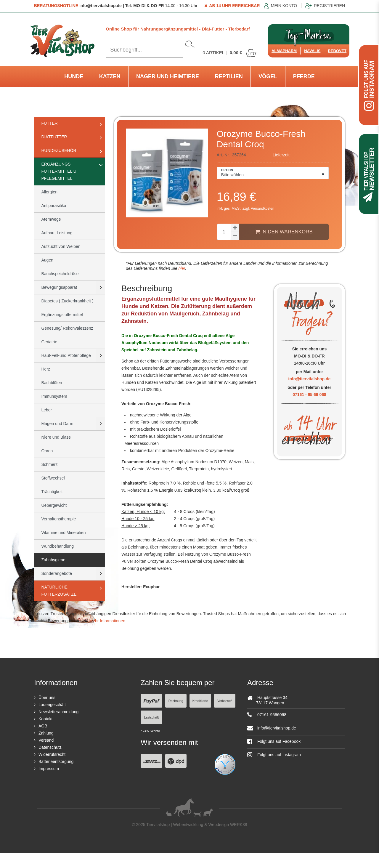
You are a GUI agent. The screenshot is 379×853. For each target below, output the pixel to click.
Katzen (110, 76)
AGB (42, 726)
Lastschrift (151, 717)
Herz (45, 369)
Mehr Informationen (107, 620)
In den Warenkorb (284, 231)
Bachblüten (51, 382)
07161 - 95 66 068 (309, 394)
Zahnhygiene (53, 559)
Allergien (49, 192)
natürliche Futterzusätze (59, 591)
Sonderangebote (56, 573)
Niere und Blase (56, 437)
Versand (46, 740)
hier (181, 268)
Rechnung (175, 701)
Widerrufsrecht (51, 754)
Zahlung (46, 733)
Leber (46, 410)
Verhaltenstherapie (58, 519)
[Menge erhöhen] (235, 228)
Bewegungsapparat (59, 287)
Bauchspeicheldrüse (60, 273)
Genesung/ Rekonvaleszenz (67, 328)
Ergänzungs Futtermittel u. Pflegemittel (59, 171)
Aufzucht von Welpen (61, 246)
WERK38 (238, 824)
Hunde (73, 76)
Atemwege (51, 219)
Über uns (46, 697)
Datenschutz (50, 747)
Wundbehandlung (57, 546)
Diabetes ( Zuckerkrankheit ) (67, 301)
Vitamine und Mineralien (63, 532)
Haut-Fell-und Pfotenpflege (66, 355)
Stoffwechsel (53, 478)
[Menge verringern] (235, 236)
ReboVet (337, 51)
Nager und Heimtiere (167, 76)
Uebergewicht (54, 505)
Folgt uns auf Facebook (274, 741)
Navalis (312, 51)
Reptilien (229, 76)
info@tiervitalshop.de (309, 378)
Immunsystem (54, 396)
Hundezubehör (58, 150)
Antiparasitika (53, 205)
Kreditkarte (200, 701)
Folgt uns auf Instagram (274, 754)
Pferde (304, 76)
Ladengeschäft (52, 704)
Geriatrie (49, 341)
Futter (49, 123)
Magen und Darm (57, 423)
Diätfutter (54, 136)
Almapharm (284, 51)
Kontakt (45, 718)
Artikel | (230, 52)
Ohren (47, 450)
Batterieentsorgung (55, 761)
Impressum (48, 768)
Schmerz (49, 464)
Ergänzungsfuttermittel (62, 314)
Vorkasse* (224, 701)
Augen (47, 260)
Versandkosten (262, 208)
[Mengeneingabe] (224, 232)
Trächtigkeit (52, 491)
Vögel (267, 76)
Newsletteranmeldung (58, 711)
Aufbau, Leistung (57, 232)
